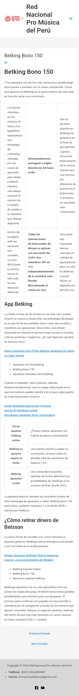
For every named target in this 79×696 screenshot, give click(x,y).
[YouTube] (43, 688)
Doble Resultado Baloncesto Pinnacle (27, 405)
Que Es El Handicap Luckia (20, 410)
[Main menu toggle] (71, 18)
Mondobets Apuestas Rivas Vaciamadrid (29, 415)
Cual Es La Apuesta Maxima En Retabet (28, 559)
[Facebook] (36, 688)
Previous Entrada (39, 633)
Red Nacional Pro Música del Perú (43, 18)
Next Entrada (39, 643)
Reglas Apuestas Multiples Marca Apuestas (31, 555)
